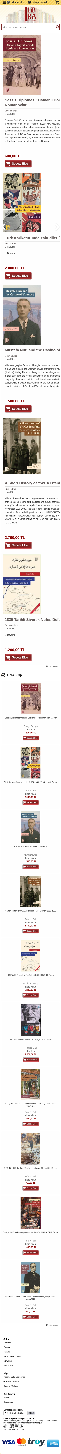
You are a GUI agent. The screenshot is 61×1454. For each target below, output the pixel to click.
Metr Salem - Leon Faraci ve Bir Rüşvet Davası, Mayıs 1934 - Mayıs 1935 (30, 1298)
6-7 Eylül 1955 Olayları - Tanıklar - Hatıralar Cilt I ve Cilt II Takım (30, 1168)
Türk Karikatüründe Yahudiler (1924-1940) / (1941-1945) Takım (30, 782)
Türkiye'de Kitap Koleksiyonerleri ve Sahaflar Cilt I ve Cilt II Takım (30, 1232)
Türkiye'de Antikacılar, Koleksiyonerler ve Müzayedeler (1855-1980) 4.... (30, 1105)
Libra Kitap (10, 114)
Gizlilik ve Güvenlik (11, 1381)
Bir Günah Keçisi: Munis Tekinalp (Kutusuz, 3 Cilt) (30, 1039)
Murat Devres (11, 356)
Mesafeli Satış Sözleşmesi (14, 1377)
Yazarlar (6, 1352)
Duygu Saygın (11, 111)
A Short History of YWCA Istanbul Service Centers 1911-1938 (30, 911)
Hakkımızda (8, 1402)
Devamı (45, 141)
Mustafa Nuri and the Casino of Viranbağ (30, 846)
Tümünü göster (52, 666)
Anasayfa (7, 1343)
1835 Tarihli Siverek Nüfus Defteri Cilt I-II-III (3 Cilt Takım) (30, 975)
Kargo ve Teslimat (10, 1386)
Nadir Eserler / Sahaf (12, 1356)
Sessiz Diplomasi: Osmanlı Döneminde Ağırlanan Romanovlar (31, 718)
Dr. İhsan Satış (11, 625)
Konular (6, 1347)
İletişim (6, 1398)
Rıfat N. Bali (10, 243)
